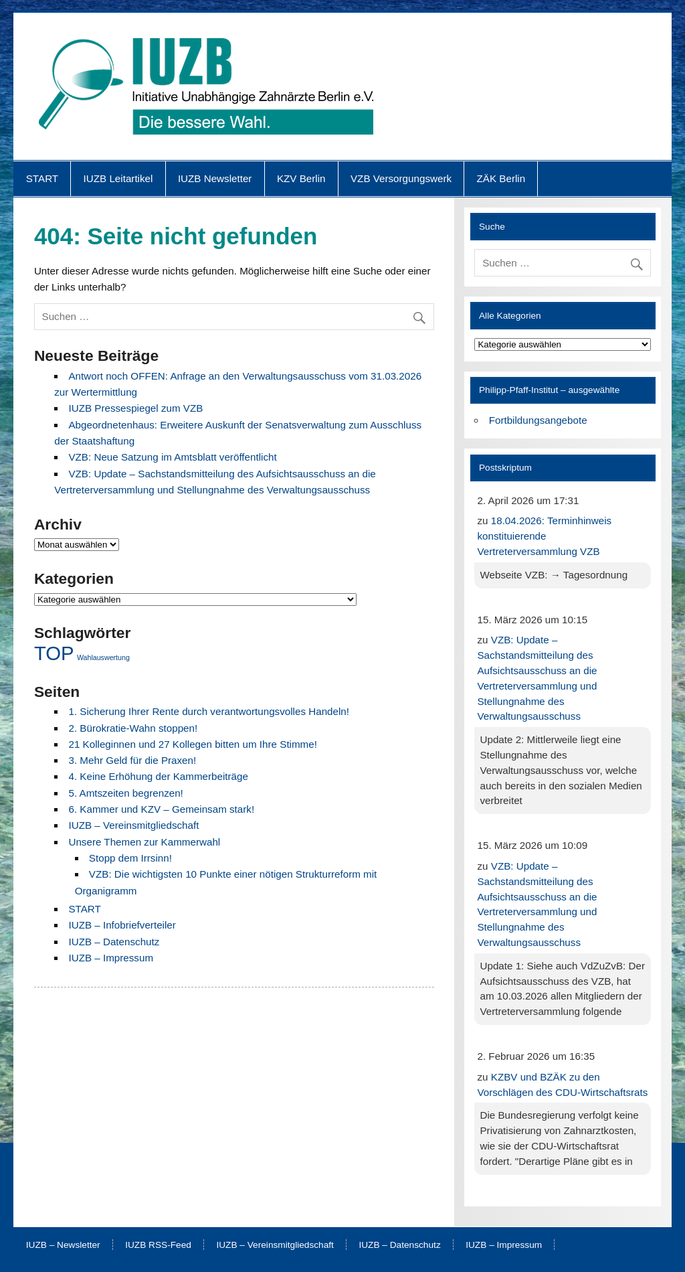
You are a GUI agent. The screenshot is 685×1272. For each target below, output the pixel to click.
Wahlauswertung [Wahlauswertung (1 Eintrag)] (103, 657)
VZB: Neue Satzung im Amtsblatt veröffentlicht (172, 457)
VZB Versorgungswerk (401, 178)
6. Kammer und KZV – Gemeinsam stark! (161, 809)
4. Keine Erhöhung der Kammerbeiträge (158, 776)
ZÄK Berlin (501, 178)
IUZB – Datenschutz (113, 941)
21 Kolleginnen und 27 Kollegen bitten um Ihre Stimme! (192, 744)
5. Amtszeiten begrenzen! (125, 793)
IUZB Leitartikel (118, 178)
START (42, 178)
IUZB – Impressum (110, 957)
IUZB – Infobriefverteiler (121, 925)
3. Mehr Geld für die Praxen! (132, 760)
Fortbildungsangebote (538, 420)
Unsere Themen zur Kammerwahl (144, 842)
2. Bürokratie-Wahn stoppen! (132, 728)
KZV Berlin (301, 178)
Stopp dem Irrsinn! (130, 858)
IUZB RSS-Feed (158, 1245)
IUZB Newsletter (215, 178)
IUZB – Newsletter (63, 1245)
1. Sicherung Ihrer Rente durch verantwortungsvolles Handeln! (208, 711)
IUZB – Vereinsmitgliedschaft (133, 825)
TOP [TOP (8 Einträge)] (54, 653)
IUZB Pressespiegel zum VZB (135, 408)
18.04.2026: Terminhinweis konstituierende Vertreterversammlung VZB (544, 536)
